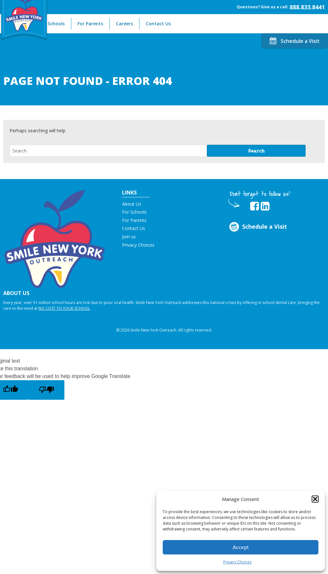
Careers (124, 23)
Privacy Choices (237, 562)
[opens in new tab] (254, 206)
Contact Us (158, 23)
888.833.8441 (307, 7)
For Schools (52, 23)
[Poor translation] (46, 390)
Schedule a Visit (295, 41)
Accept (241, 547)
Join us (129, 237)
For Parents (90, 23)
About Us (131, 204)
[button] (315, 499)
